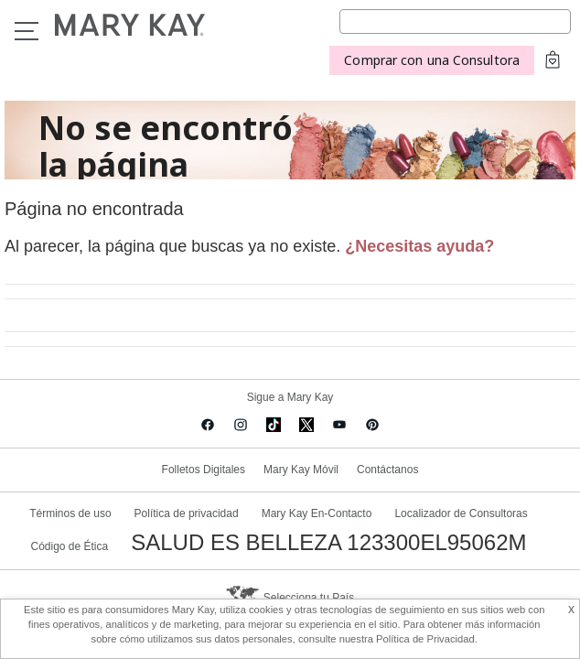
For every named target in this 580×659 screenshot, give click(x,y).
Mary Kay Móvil (300, 469)
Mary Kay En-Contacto (317, 513)
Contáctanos (387, 469)
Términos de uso (70, 513)
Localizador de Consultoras (460, 513)
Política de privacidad (186, 513)
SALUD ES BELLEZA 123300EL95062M (328, 543)
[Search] (455, 21)
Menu (26, 31)
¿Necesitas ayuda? (419, 246)
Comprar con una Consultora (432, 60)
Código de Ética (69, 546)
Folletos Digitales (203, 469)
